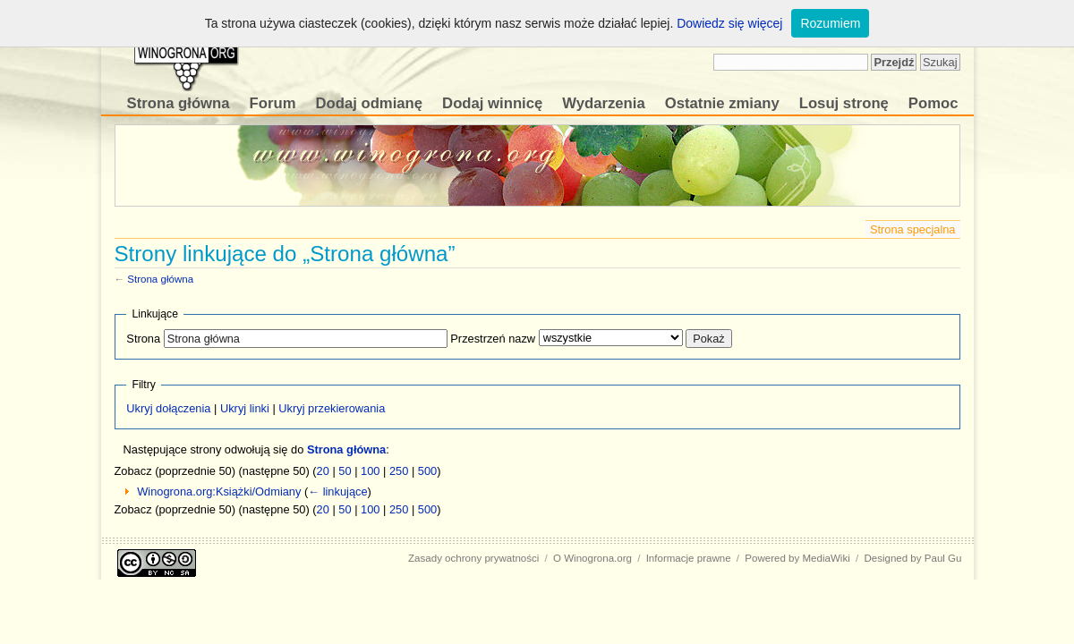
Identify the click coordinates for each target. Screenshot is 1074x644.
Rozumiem (830, 23)
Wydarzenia (603, 103)
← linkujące (337, 491)
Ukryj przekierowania (331, 408)
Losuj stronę (844, 103)
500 (427, 471)
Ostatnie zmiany (722, 103)
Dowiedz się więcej (729, 23)
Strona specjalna (913, 229)
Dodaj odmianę (368, 103)
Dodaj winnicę (492, 103)
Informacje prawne (688, 558)
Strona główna (178, 103)
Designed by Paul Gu (912, 558)
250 (398, 471)
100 (370, 471)
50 (344, 471)
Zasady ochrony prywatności (473, 558)
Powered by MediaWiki (797, 558)
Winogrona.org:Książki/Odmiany (219, 491)
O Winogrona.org (592, 558)
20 (323, 471)
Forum (273, 103)
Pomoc (933, 103)
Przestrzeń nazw (492, 338)
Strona (143, 338)
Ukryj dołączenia (168, 408)
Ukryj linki (244, 408)
